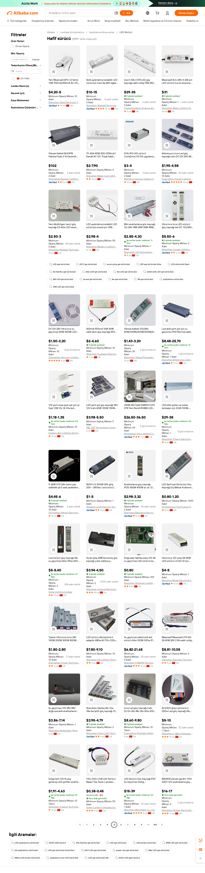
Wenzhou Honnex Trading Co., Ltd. (140, 179)
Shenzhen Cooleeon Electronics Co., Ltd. (102, 354)
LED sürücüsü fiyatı (178, 264)
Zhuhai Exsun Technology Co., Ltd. (177, 507)
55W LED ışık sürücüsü (174, 842)
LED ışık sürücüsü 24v (97, 857)
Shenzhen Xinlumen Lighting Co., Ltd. (140, 583)
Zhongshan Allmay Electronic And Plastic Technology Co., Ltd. (64, 512)
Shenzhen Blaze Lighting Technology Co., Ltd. (177, 108)
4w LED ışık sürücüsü (125, 271)
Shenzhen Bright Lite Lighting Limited (177, 359)
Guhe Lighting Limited (60, 592)
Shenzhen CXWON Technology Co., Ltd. (140, 662)
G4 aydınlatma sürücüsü (24, 850)
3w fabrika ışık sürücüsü (62, 271)
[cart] (158, 13)
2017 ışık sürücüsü (86, 264)
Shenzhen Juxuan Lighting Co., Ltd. (177, 249)
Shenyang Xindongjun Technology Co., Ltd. (64, 730)
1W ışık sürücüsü (143, 279)
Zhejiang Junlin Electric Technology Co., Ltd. (102, 507)
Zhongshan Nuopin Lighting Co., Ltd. (64, 179)
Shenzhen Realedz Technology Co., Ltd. (64, 249)
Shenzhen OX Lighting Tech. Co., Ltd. (102, 659)
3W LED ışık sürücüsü (61, 279)
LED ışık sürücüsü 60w (148, 264)
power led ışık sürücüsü (125, 850)
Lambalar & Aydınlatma (72, 32)
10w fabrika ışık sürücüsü (86, 842)
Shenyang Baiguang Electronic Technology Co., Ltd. (140, 512)
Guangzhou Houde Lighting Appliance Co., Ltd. (177, 179)
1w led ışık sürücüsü (91, 279)
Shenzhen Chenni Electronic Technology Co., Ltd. (177, 439)
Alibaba (51, 32)
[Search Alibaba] (80, 13)
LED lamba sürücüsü (144, 842)
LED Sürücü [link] (126, 32)
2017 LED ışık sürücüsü (93, 850)
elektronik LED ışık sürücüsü (158, 271)
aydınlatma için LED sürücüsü (62, 857)
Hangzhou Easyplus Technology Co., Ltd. (177, 659)
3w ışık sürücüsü (117, 279)
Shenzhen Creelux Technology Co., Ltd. (64, 806)
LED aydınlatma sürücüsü (25, 842)
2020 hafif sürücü (55, 842)
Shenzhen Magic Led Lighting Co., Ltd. (102, 176)
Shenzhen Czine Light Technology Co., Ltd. (102, 733)
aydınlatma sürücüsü (171, 279)
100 (155, 825)
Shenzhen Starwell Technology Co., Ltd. (102, 105)
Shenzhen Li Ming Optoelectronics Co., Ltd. (177, 733)
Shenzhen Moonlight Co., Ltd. (139, 810)
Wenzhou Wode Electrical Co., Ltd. (177, 580)
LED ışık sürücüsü (59, 264)
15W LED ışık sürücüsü (61, 286)
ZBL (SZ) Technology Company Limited (102, 427)
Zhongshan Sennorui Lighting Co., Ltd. (64, 357)
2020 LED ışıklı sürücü (127, 857)
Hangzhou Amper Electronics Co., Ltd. (177, 810)
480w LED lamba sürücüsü (25, 857)
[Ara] (126, 13)
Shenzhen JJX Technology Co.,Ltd (140, 252)
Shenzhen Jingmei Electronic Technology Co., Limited (102, 589)
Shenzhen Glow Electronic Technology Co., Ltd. (64, 102)
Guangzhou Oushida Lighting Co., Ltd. (140, 733)
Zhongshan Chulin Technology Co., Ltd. (64, 662)
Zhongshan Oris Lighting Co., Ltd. (140, 433)
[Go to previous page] (80, 825)
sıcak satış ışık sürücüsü (116, 264)
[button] (116, 13)
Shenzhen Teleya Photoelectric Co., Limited (140, 357)
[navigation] (26, 429)
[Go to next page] (162, 825)
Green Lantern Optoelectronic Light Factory (102, 807)
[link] (200, 840)
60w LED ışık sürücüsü (94, 271)
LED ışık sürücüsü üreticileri (59, 850)
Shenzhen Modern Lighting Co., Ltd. (102, 246)
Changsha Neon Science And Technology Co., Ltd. (140, 108)
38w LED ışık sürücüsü (157, 850)
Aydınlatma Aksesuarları (101, 32)
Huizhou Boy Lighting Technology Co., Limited (64, 433)
